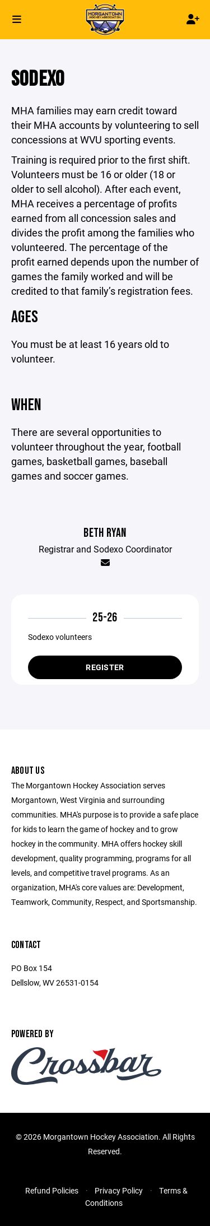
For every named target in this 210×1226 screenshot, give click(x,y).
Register (105, 667)
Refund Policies (51, 1190)
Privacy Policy (119, 1190)
